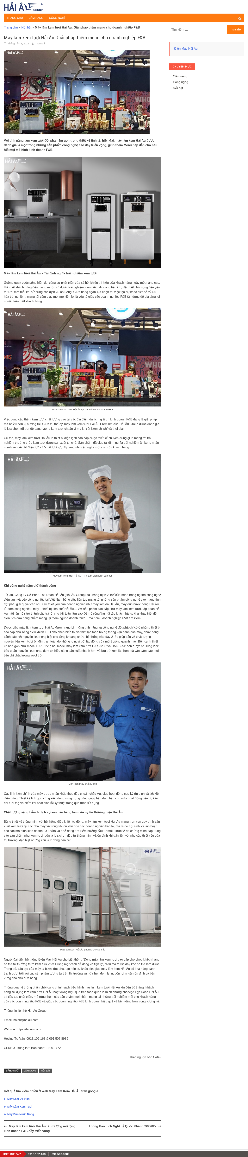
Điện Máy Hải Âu (185, 48)
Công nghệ (57, 17)
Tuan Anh (40, 43)
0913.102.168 (37, 1154)
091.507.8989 (60, 1154)
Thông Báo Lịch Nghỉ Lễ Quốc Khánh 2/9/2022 (123, 1126)
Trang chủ (15, 17)
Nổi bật (26, 27)
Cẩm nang (36, 17)
